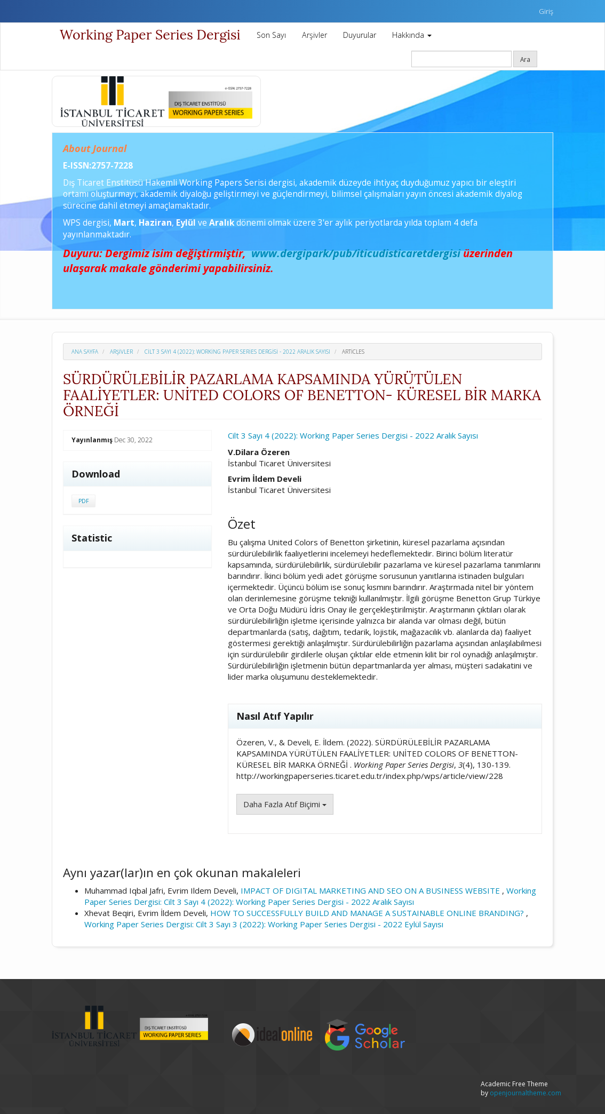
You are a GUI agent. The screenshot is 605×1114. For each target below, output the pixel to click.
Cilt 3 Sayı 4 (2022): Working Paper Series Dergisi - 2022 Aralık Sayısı (237, 351)
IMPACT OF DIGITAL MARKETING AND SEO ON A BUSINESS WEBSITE (371, 890)
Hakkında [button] (412, 35)
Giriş (546, 11)
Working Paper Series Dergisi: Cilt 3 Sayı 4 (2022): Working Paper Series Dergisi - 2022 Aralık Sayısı (310, 896)
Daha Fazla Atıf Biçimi (285, 804)
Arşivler (314, 35)
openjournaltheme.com (525, 1092)
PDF (83, 501)
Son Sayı (271, 35)
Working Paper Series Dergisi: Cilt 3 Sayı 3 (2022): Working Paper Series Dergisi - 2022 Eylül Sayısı (263, 924)
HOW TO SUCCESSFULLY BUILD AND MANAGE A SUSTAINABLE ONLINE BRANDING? (368, 913)
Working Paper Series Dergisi (150, 34)
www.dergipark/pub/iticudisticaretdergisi (355, 253)
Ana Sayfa (84, 351)
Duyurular (359, 35)
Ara (525, 59)
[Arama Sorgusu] (461, 59)
